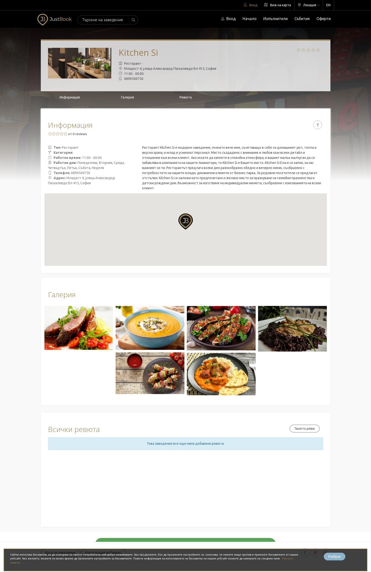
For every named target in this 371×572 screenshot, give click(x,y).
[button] (185, 221)
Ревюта (186, 97)
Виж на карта (277, 5)
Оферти (323, 18)
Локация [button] (308, 5)
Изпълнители (275, 18)
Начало (250, 18)
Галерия (127, 97)
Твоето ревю (304, 429)
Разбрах (334, 556)
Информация (70, 97)
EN (328, 5)
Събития (302, 18)
